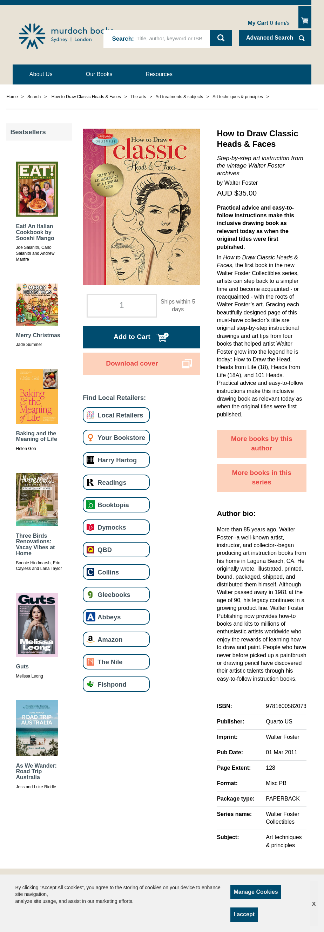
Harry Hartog (117, 460)
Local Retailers (120, 415)
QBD (104, 549)
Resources (159, 74)
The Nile (109, 662)
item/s (269, 23)
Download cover (132, 363)
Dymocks (111, 527)
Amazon (109, 639)
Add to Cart (132, 336)
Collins (108, 572)
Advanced (269, 38)
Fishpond (111, 684)
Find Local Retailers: (114, 397)
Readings (111, 482)
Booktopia (113, 505)
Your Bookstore (121, 437)
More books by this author (261, 443)
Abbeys (109, 617)
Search (122, 38)
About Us (41, 74)
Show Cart (304, 17)
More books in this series (261, 477)
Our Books (99, 74)
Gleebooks (113, 594)
